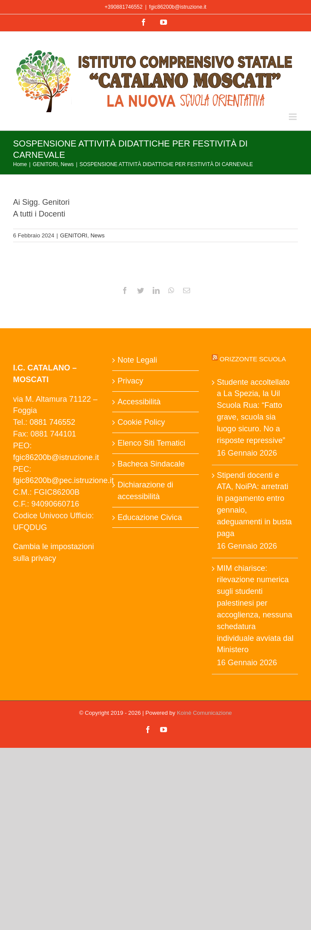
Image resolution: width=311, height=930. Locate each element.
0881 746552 (52, 422)
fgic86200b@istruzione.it (178, 7)
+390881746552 (124, 7)
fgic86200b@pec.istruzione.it (63, 480)
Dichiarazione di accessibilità (145, 490)
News (97, 235)
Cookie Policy (141, 422)
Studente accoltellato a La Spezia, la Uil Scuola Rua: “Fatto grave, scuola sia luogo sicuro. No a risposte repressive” (253, 411)
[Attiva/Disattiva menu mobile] (293, 116)
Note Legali (137, 360)
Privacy (130, 381)
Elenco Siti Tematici (151, 443)
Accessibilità (139, 401)
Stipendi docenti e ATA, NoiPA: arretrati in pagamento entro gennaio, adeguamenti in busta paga (254, 504)
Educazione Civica (149, 517)
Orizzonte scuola (253, 359)
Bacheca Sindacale (150, 464)
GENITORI (73, 235)
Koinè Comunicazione (204, 713)
